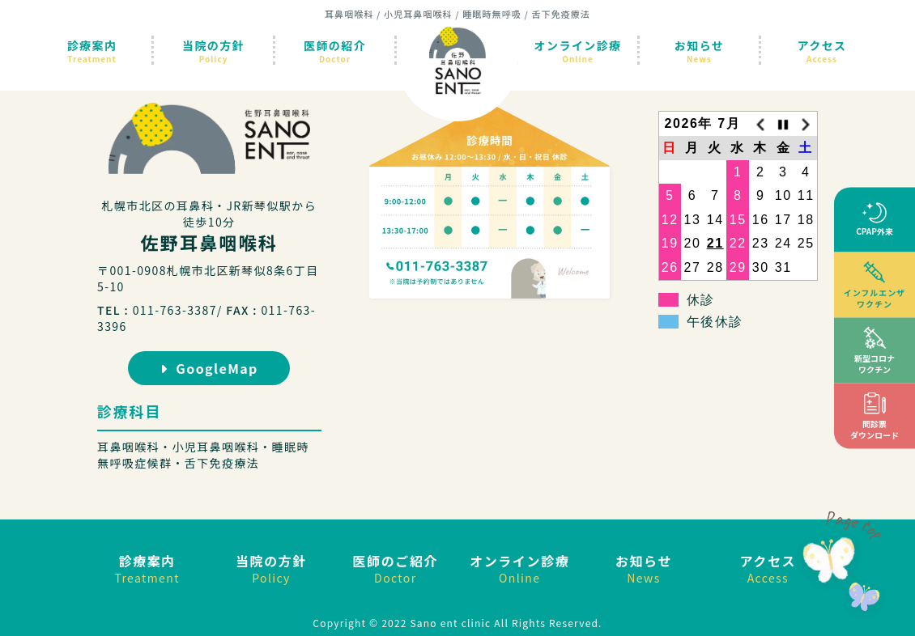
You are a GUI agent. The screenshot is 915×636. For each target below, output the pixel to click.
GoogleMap (209, 368)
